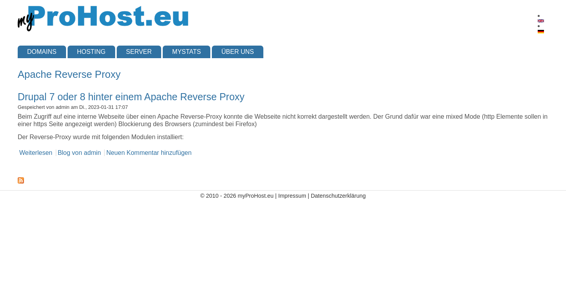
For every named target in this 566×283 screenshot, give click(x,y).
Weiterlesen (35, 152)
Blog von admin (79, 152)
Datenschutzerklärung (338, 196)
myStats (186, 51)
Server (139, 51)
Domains (42, 51)
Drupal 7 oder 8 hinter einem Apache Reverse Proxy (131, 96)
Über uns (237, 51)
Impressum (292, 196)
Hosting (91, 51)
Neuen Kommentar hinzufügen (148, 152)
